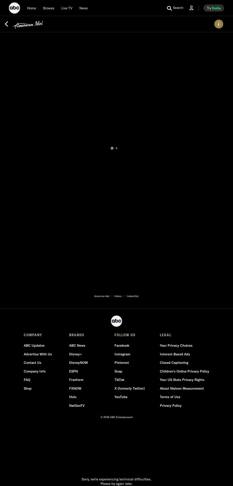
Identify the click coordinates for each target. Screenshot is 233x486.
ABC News (77, 345)
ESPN (73, 371)
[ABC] (14, 8)
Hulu (72, 397)
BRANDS (76, 335)
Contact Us (32, 362)
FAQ (27, 380)
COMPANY (33, 335)
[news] (83, 8)
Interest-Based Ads (175, 354)
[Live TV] (66, 8)
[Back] (6, 24)
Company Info (35, 371)
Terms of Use (170, 397)
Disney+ (75, 354)
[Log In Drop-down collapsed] (191, 8)
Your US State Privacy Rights (182, 380)
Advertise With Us (38, 354)
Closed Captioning (174, 362)
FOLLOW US (125, 335)
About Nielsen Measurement (182, 388)
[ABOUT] (218, 24)
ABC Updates (34, 345)
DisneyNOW (78, 362)
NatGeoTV (77, 405)
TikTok (119, 380)
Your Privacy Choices (176, 345)
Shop (28, 388)
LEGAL (165, 335)
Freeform (76, 380)
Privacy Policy (171, 405)
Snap (118, 371)
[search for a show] (175, 8)
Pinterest (121, 362)
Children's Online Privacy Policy (184, 371)
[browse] (48, 8)
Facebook (121, 345)
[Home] (31, 8)
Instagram (122, 354)
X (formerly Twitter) (129, 388)
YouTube (120, 397)
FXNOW (75, 388)
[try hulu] (213, 8)
